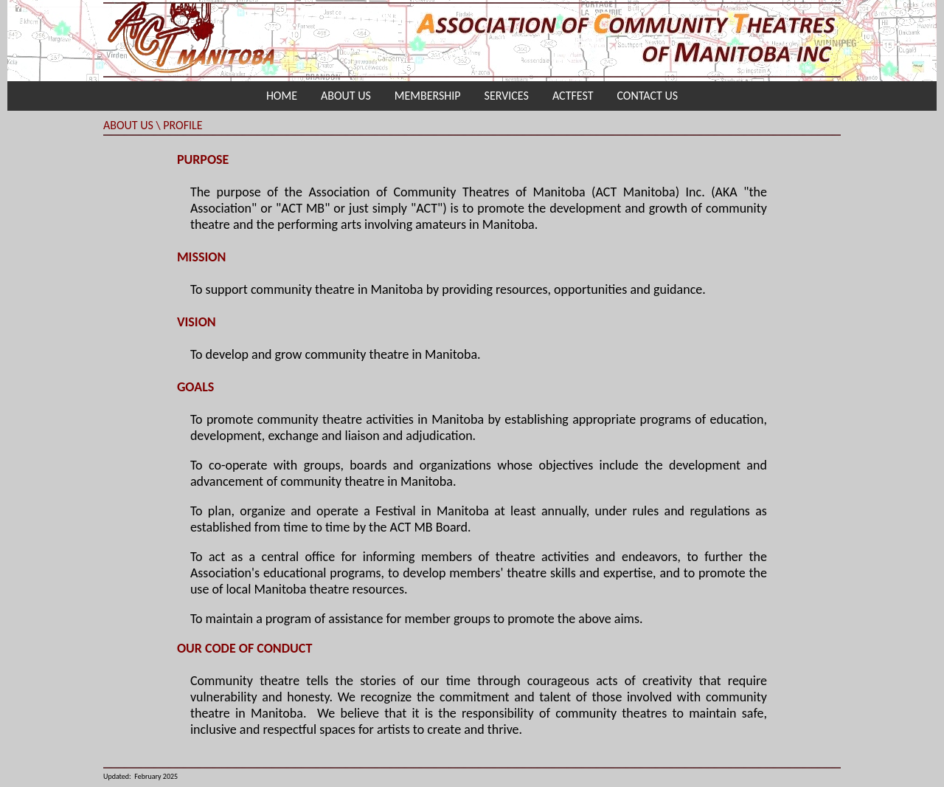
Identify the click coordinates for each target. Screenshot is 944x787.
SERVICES (507, 96)
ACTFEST (573, 96)
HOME (281, 96)
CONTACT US (647, 96)
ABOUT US (346, 96)
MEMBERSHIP (428, 96)
